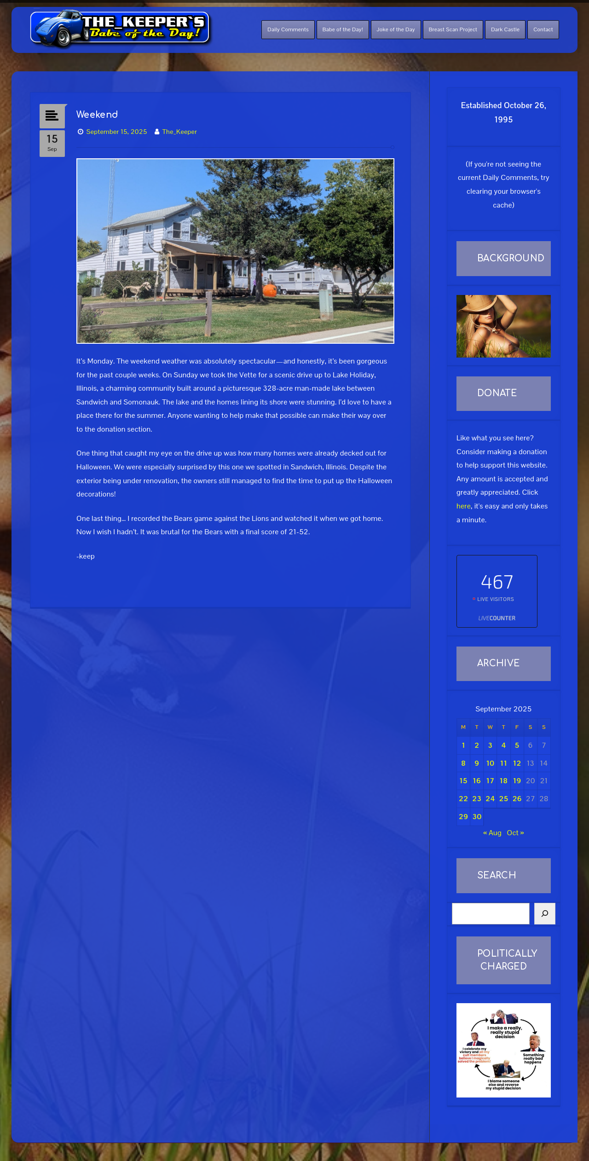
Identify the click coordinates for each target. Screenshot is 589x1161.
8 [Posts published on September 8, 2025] (463, 763)
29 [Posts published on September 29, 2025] (463, 816)
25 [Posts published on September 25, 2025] (503, 798)
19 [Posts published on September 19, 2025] (517, 781)
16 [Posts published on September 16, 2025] (477, 781)
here (463, 506)
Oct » (515, 833)
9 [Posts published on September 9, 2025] (476, 763)
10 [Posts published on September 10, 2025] (490, 763)
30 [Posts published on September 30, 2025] (476, 816)
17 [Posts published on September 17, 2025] (490, 781)
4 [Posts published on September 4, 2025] (503, 745)
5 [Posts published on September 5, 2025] (517, 745)
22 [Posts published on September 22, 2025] (463, 798)
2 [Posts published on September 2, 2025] (476, 745)
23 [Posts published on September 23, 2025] (476, 798)
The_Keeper (179, 131)
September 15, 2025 (117, 131)
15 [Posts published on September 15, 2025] (463, 781)
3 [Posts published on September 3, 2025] (490, 745)
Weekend (97, 115)
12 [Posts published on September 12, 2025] (517, 763)
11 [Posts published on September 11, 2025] (503, 763)
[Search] (544, 914)
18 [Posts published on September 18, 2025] (504, 781)
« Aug (492, 833)
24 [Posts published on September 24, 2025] (490, 798)
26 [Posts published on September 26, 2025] (517, 798)
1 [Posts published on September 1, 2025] (463, 745)
